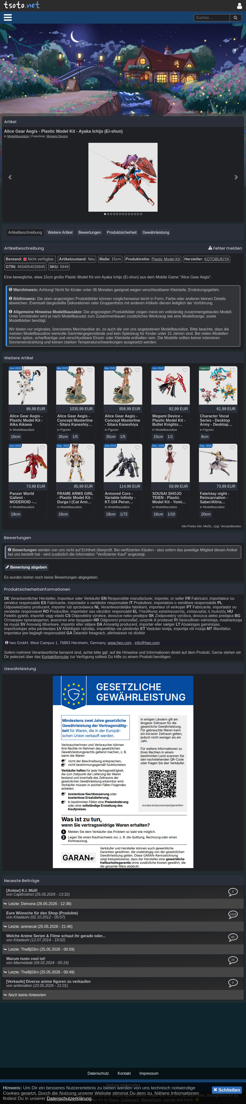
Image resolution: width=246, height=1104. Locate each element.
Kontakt (124, 1073)
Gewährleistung (155, 232)
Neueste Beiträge (21, 880)
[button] (8, 17)
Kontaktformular (55, 657)
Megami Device (57, 136)
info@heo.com (147, 643)
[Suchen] (235, 17)
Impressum (148, 1073)
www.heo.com (120, 643)
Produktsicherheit (122, 232)
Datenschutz (98, 1073)
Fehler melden (225, 248)
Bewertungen (89, 232)
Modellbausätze (18, 136)
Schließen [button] (227, 1089)
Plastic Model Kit (165, 259)
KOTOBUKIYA (216, 259)
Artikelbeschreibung (25, 232)
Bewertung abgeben (26, 567)
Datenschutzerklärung (69, 1098)
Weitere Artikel (60, 232)
